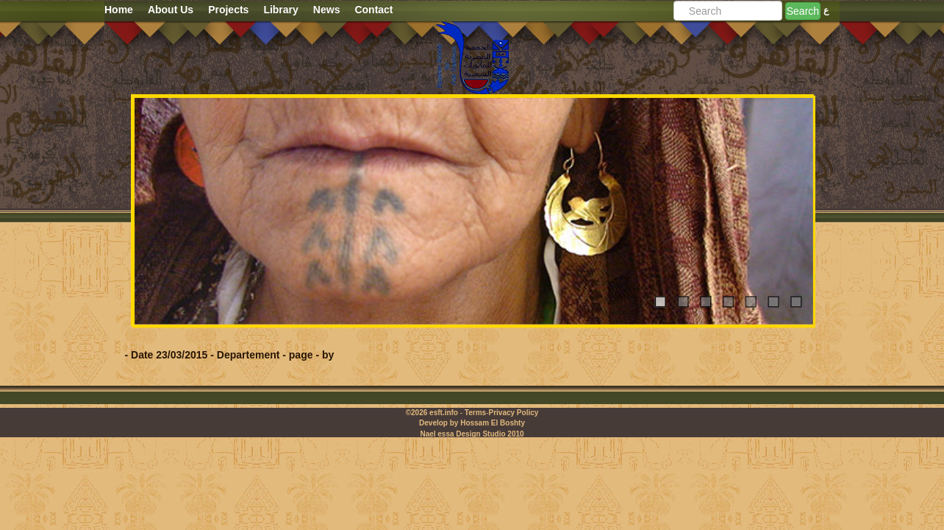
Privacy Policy (513, 413)
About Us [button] (170, 9)
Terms (475, 413)
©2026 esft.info (432, 413)
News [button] (326, 9)
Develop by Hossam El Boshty (472, 423)
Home (118, 9)
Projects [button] (228, 9)
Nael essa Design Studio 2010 (471, 434)
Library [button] (280, 9)
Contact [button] (373, 9)
